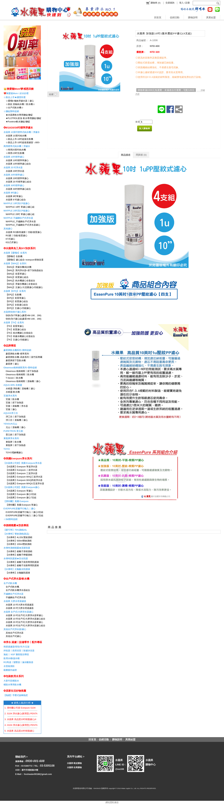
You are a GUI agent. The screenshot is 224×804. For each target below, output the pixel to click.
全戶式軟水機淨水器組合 (18, 590)
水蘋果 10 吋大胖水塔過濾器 (20, 604)
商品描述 (125, 155)
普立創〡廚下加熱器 (16, 434)
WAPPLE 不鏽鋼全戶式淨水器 (18, 218)
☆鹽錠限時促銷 (11, 111)
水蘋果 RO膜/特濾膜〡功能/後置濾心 (24, 232)
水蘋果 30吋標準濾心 (14, 185)
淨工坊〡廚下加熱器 (16, 416)
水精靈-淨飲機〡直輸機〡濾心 (20, 388)
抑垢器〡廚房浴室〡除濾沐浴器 (19, 650)
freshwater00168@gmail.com (38, 774)
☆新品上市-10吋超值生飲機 (19, 139)
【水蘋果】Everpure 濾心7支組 (21, 497)
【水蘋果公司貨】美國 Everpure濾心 (22, 487)
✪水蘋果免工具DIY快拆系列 (19, 248)
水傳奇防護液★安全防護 (16, 558)
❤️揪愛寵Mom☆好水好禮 (16, 93)
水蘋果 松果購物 (74, 767)
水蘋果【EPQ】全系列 (15, 291)
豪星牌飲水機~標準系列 (17, 353)
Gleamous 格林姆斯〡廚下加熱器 (22, 371)
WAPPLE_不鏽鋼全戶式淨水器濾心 (23, 225)
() (153, 2)
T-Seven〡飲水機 (14, 378)
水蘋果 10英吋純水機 (16, 135)
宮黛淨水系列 (10, 395)
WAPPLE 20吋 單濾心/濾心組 (20, 214)
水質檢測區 (9, 666)
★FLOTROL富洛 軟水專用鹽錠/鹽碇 (23, 118)
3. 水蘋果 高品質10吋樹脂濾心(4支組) (23, 719)
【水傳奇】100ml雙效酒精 (19, 544)
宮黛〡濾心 (11, 409)
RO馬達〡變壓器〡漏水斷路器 (18, 662)
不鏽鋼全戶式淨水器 (13, 594)
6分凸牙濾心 (12, 242)
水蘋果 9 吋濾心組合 (16, 199)
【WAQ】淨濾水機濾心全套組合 (21, 284)
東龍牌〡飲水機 (13, 442)
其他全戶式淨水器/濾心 (15, 629)
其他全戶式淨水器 (14, 633)
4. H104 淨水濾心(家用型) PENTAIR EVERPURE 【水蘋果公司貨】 (38, 725)
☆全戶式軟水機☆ (14, 107)
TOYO (7, 449)
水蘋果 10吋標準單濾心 (17, 160)
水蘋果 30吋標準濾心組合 (18, 189)
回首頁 (157, 17)
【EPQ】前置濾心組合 (17, 301)
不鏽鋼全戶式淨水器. (16, 597)
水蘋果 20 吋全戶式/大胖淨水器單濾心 (24, 622)
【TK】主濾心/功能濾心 (17, 339)
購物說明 (193, 17)
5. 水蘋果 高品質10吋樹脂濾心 (19, 731)
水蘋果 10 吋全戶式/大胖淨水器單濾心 (24, 615)
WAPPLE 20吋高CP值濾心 (17, 210)
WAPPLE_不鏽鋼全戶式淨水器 (21, 221)
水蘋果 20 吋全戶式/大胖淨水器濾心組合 (25, 625)
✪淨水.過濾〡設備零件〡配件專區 (23, 642)
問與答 (141, 155)
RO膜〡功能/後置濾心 (16, 235)
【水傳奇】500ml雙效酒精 (19, 540)
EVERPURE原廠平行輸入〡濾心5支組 (24, 512)
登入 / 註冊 (184, 3)
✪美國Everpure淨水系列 (18, 458)
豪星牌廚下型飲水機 (16, 360)
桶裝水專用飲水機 (12, 684)
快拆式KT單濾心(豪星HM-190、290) (23, 315)
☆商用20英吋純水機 (16, 149)
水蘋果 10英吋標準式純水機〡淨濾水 (22, 132)
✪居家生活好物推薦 (15, 690)
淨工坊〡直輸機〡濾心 (17, 420)
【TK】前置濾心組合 (16, 329)
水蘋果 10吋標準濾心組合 (18, 163)
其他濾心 (8, 228)
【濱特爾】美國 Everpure (16, 501)
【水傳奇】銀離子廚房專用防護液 (22, 562)
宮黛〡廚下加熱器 (14, 402)
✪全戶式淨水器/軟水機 (16, 578)
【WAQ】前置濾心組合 (17, 277)
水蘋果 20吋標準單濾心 (17, 178)
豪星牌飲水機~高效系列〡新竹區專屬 (24, 357)
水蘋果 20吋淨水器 (15, 171)
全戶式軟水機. (13, 586)
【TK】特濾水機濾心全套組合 (20, 336)
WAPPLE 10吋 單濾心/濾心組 (20, 207)
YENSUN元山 (10, 423)
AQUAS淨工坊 (11, 413)
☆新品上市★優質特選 (15, 97)
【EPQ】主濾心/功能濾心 (18, 308)
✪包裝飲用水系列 (14, 676)
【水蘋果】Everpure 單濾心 (19, 491)
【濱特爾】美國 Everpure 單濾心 (22, 505)
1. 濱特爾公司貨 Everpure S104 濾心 (23, 708)
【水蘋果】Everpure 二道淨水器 (21, 470)
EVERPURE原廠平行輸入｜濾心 (20, 508)
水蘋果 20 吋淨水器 (13, 167)
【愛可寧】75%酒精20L (15, 530)
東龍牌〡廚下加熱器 (16, 445)
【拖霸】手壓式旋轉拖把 (16, 695)
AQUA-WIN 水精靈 (13, 385)
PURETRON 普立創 (13, 431)
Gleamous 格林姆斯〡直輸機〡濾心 (23, 381)
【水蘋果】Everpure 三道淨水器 (21, 473)
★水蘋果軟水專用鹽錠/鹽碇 (19, 115)
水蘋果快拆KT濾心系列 (15, 312)
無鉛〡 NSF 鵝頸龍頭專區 (16, 654)
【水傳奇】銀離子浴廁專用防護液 (22, 565)
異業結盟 (211, 17)
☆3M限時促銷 (10, 519)
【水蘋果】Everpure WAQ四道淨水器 (24, 480)
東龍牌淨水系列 (11, 438)
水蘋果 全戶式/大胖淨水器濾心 (18, 612)
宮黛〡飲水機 (12, 399)
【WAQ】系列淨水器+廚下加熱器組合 (24, 270)
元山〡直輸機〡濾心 (16, 427)
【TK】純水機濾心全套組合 (19, 333)
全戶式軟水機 (10, 583)
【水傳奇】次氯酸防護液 (18, 572)
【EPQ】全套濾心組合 (17, 304)
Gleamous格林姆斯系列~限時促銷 (20, 367)
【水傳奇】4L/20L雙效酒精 (19, 537)
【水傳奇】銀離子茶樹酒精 (19, 551)
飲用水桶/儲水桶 (12, 658)
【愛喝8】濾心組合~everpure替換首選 (24, 259)
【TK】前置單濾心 (15, 326)
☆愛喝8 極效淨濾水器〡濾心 (20, 101)
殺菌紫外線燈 (10, 670)
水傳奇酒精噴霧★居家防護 (17, 548)
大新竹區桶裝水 (11, 680)
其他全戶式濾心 (13, 636)
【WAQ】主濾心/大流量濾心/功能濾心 (24, 287)
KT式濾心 (10, 239)
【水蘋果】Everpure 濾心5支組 (21, 494)
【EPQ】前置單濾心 (16, 298)
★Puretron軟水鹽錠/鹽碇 (18, 121)
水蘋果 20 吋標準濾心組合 (19, 181)
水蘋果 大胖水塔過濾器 (15, 601)
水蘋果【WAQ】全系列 (15, 263)
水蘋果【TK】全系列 (14, 322)
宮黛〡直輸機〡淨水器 (17, 406)
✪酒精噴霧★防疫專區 (16, 525)
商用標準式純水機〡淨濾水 (17, 146)
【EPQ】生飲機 (13, 294)
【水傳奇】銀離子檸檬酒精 (19, 554)
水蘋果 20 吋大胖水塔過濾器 (20, 608)
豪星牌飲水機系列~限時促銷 (17, 350)
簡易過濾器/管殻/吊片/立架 (17, 646)
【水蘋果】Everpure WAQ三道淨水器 (24, 476)
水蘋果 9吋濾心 (11, 192)
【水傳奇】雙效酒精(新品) (16, 534)
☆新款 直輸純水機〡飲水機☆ (20, 104)
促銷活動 (174, 17)
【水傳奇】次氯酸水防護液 (17, 569)
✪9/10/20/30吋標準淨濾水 (18, 127)
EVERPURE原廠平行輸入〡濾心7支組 (24, 515)
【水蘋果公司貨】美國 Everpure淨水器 (23, 463)
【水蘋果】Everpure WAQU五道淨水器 (25, 483)
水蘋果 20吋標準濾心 (14, 174)
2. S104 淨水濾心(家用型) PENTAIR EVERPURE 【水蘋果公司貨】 (38, 713)
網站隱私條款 (112, 802)
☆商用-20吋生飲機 (15, 153)
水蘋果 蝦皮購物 (74, 763)
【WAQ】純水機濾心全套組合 (20, 280)
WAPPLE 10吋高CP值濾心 (17, 203)
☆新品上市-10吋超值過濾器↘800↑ (23, 142)
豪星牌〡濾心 (12, 364)
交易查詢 (169, 3)
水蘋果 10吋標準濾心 (14, 157)
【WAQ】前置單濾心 (16, 274)
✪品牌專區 (10, 345)
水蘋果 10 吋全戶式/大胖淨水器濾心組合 (25, 618)
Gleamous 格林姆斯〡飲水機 (20, 374)
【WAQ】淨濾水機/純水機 (18, 267)
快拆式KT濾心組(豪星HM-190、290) (23, 319)
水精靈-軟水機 (13, 392)
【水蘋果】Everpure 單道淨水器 (21, 466)
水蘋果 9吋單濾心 (14, 196)
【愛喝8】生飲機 (14, 256)
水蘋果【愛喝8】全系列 (15, 253)
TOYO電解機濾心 (14, 452)
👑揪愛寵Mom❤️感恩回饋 (19, 88)
